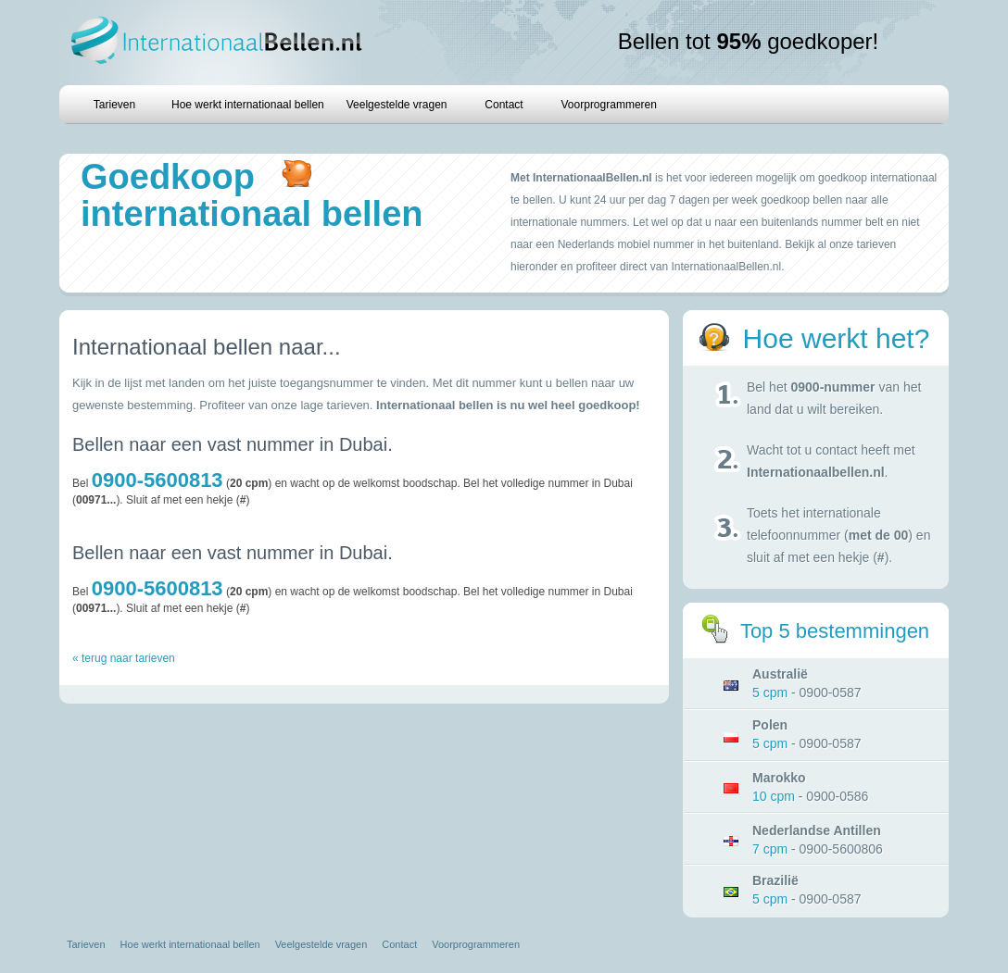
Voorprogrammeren (609, 104)
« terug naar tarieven (123, 658)
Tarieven (114, 104)
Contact (504, 104)
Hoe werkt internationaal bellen (247, 104)
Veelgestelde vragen (396, 104)
